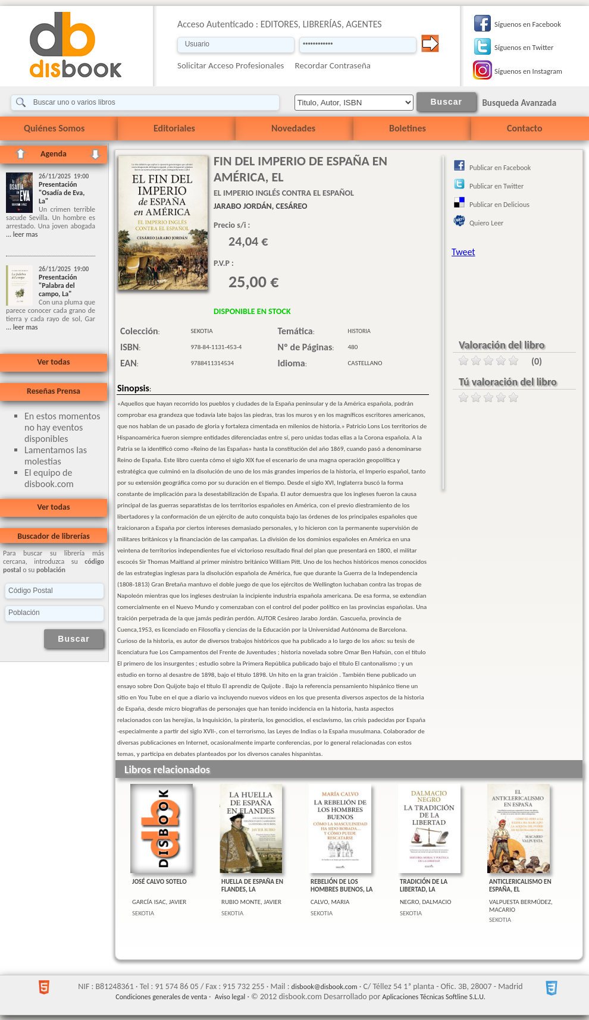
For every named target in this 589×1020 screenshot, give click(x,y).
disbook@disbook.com (325, 987)
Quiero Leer (486, 223)
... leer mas (21, 234)
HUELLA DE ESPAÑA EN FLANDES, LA (252, 885)
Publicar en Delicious (499, 204)
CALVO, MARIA (330, 902)
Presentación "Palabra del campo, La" (58, 285)
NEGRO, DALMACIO (426, 902)
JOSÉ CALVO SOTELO (159, 882)
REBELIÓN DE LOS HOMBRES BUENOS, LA (342, 885)
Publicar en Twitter (496, 186)
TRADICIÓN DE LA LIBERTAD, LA (423, 885)
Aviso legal (230, 997)
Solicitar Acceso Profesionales (230, 65)
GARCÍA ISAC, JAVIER (159, 902)
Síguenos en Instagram (528, 71)
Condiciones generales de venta (161, 997)
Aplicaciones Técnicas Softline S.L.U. (434, 997)
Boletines (407, 128)
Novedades (293, 128)
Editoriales (174, 128)
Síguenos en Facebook (527, 24)
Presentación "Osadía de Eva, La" (61, 192)
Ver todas (53, 362)
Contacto (524, 128)
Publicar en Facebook (500, 168)
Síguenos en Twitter (523, 47)
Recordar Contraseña (333, 65)
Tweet (463, 252)
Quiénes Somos (54, 128)
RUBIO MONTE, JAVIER (251, 902)
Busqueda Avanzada (519, 103)
